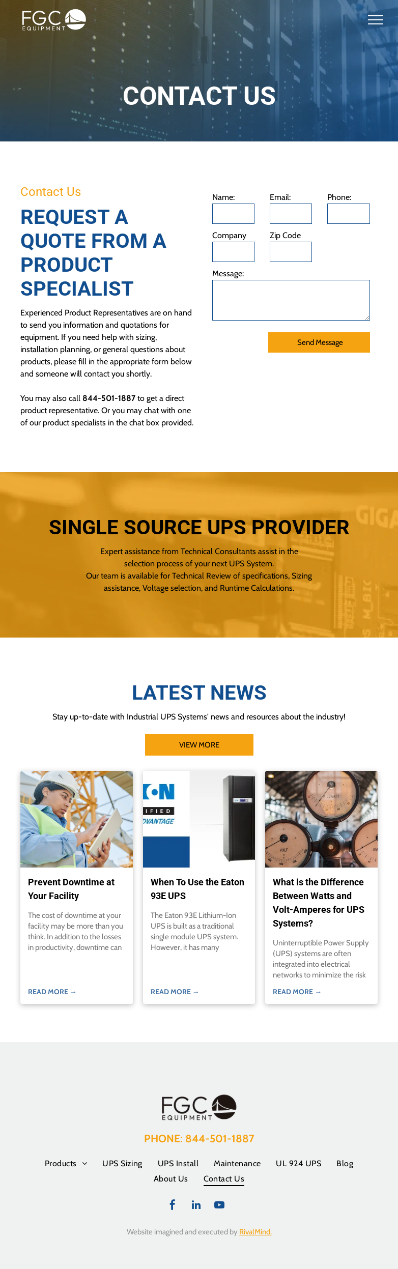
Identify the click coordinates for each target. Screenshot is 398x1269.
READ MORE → (52, 991)
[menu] (375, 20)
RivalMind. (255, 1231)
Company (229, 235)
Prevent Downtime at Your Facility (71, 889)
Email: (280, 197)
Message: (228, 273)
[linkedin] (196, 1206)
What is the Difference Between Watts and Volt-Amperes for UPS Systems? (318, 903)
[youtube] (219, 1206)
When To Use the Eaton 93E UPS (197, 889)
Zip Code (285, 235)
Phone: (339, 197)
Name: (223, 197)
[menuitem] (66, 1163)
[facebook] (172, 1206)
